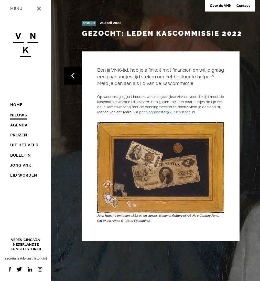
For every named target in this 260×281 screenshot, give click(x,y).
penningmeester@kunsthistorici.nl (167, 112)
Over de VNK (220, 6)
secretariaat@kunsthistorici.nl (25, 258)
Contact (243, 6)
